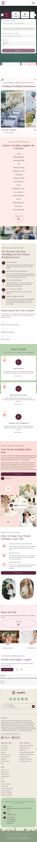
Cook (18, 185)
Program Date (5, 40)
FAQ (2, 778)
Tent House (18, 181)
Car (18, 153)
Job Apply (3, 759)
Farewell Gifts (18, 210)
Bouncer (18, 206)
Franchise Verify (5, 756)
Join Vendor (4, 745)
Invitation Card (18, 171)
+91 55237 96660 (11, 819)
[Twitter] (26, 699)
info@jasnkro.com (11, 814)
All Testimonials (7, 669)
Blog (2, 763)
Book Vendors (18, 573)
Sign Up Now (18, 474)
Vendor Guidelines (6, 790)
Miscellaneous (18, 202)
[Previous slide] (2, 15)
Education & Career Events (26, 754)
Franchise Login (5, 761)
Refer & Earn (4, 750)
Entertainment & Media (25, 759)
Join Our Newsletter (8, 705)
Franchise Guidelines (6, 795)
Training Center (5, 776)
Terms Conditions (18, 834)
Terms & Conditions (6, 784)
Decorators (18, 192)
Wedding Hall (18, 160)
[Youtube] (22, 699)
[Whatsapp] (10, 699)
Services (3, 752)
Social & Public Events (25, 761)
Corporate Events (23, 756)
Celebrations (22, 750)
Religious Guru (18, 188)
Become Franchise (6, 754)
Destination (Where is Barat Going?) (10, 33)
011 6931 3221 (10, 823)
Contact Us (4, 769)
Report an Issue (5, 774)
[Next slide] (34, 15)
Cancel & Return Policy (7, 788)
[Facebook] (14, 699)
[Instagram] (18, 699)
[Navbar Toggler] (33, 2)
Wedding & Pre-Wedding (26, 745)
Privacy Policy (4, 786)
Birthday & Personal (24, 748)
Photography (18, 157)
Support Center (5, 772)
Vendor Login (4, 748)
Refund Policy (27, 834)
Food (18, 199)
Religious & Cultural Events (26, 752)
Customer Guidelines (6, 793)
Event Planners (18, 195)
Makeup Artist (18, 178)
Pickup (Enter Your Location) (8, 20)
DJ (18, 164)
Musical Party (18, 167)
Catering (18, 174)
